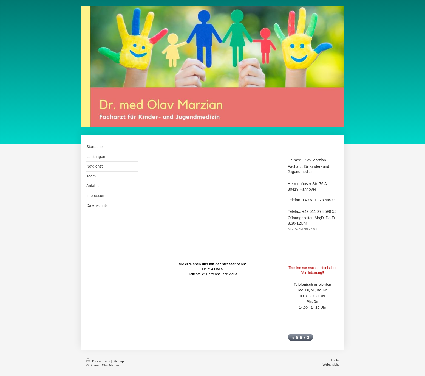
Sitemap (118, 361)
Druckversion (98, 361)
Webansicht (331, 364)
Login (335, 360)
